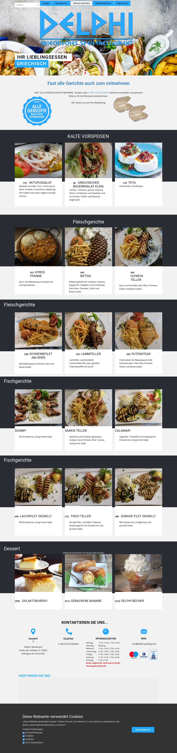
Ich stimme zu (143, 729)
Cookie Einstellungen (33, 729)
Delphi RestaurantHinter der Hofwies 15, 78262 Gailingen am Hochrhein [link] (33, 650)
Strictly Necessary (33, 732)
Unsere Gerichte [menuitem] (81, 3)
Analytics (29, 735)
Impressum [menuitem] (122, 3)
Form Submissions (34, 742)
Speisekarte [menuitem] (61, 3)
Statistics (29, 739)
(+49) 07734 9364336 (98, 92)
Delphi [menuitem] (46, 3)
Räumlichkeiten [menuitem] (103, 3)
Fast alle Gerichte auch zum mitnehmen (89, 83)
